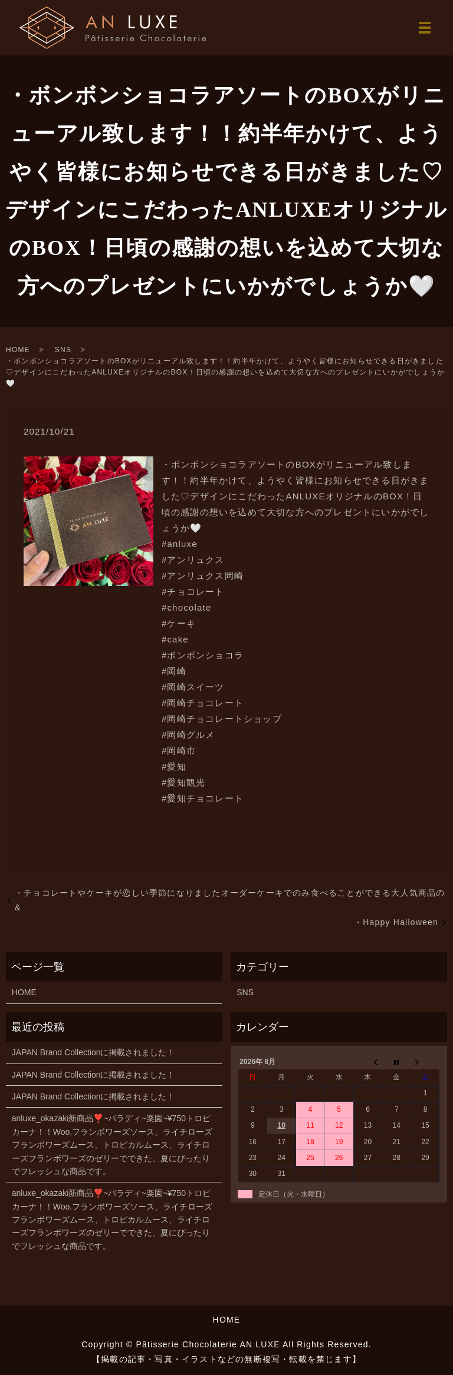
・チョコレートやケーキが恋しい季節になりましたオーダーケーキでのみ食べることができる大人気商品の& (230, 900)
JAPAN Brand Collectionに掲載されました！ (93, 1052)
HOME (18, 350)
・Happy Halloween (396, 922)
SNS (63, 350)
